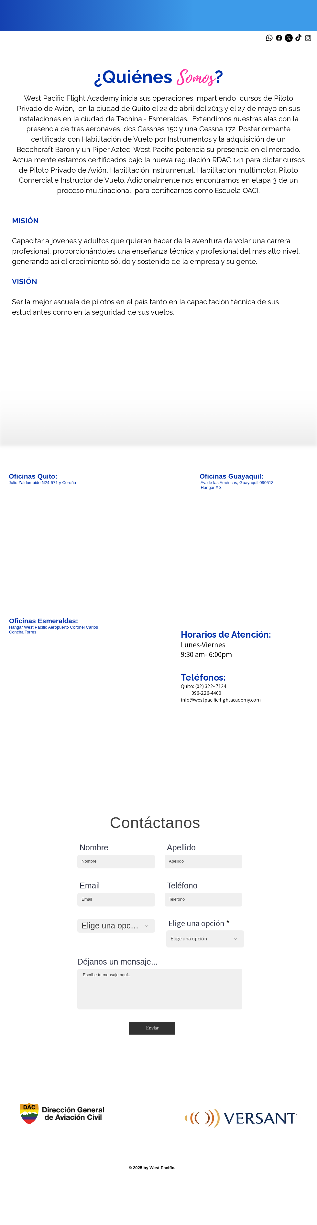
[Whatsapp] (269, 38)
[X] (289, 38)
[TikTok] (298, 38)
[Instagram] (308, 38)
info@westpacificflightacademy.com (221, 699)
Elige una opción (196, 923)
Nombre (94, 848)
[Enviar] (152, 1028)
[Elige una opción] (116, 926)
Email (90, 886)
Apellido (181, 848)
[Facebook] (279, 38)
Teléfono (182, 886)
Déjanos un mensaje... (117, 962)
